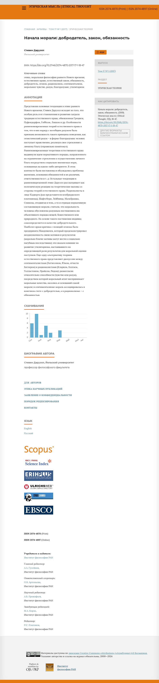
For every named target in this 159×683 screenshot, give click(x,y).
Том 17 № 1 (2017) (58, 29)
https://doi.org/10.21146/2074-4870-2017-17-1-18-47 (57, 65)
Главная (29, 29)
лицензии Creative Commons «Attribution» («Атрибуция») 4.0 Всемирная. (107, 653)
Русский (28, 433)
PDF (101, 52)
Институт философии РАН (38, 557)
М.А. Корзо (30, 610)
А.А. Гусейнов (31, 567)
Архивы (42, 29)
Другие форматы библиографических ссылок (113, 133)
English (28, 428)
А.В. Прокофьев (32, 596)
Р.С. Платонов (31, 625)
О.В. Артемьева (32, 582)
